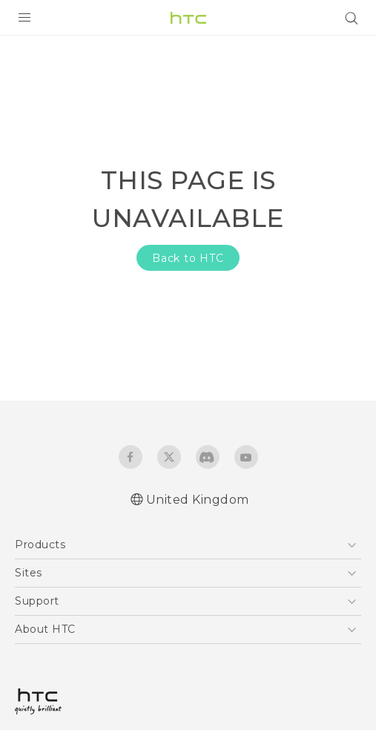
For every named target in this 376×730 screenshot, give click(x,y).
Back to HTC (188, 258)
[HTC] (188, 18)
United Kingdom (197, 500)
